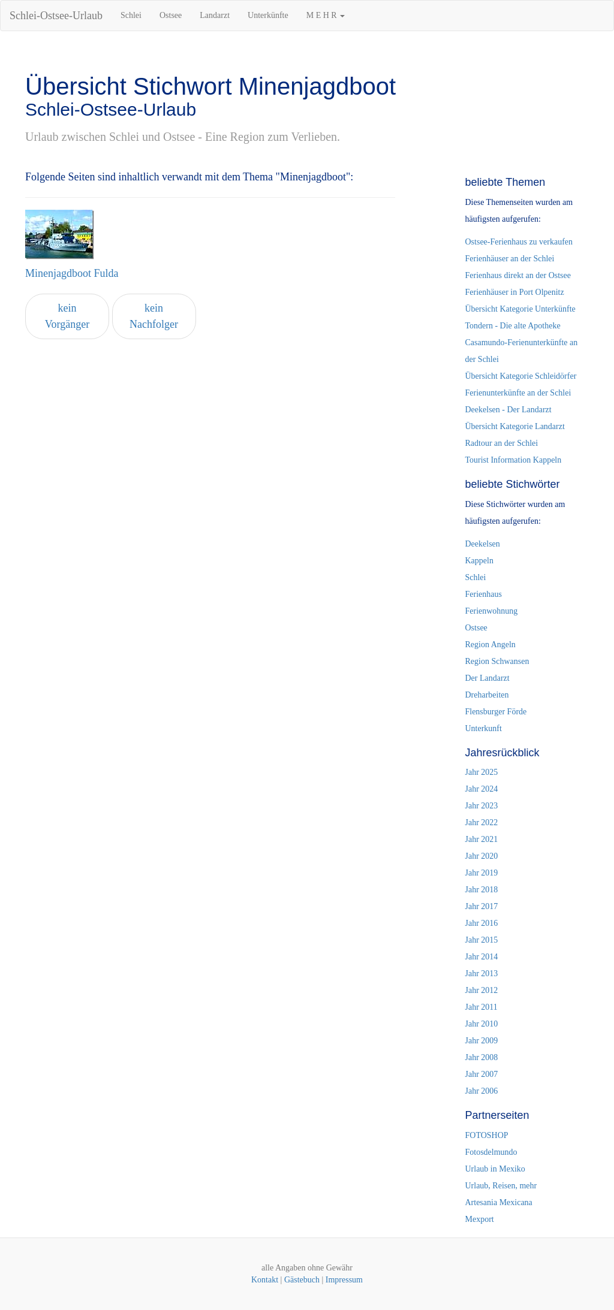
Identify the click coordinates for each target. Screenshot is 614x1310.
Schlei (131, 15)
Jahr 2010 (481, 1023)
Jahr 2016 (481, 923)
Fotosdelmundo (491, 1152)
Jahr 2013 (481, 973)
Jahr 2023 (481, 805)
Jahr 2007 (481, 1074)
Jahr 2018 (481, 889)
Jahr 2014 (481, 956)
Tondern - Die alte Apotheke (512, 325)
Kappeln (479, 560)
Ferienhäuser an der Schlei (509, 258)
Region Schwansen (497, 661)
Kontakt (264, 1279)
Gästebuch (302, 1279)
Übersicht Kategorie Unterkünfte (520, 308)
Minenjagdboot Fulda (72, 273)
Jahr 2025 (481, 772)
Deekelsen (482, 543)
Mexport (479, 1219)
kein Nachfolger (154, 316)
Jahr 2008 (481, 1057)
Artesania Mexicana (498, 1202)
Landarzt (215, 15)
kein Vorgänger (67, 316)
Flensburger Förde (495, 711)
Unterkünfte (268, 15)
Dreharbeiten (486, 694)
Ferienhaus (483, 594)
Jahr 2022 (481, 822)
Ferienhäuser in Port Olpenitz (514, 292)
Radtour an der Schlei (501, 443)
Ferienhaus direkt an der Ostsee (518, 275)
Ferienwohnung (491, 610)
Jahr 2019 (481, 872)
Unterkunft (483, 728)
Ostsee (170, 15)
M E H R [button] (325, 15)
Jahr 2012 (481, 990)
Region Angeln (490, 644)
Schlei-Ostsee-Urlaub (56, 16)
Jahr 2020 (481, 856)
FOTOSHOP (486, 1135)
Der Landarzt (487, 678)
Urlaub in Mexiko (495, 1168)
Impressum (344, 1279)
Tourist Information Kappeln (513, 459)
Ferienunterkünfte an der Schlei (518, 392)
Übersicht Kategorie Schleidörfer (520, 376)
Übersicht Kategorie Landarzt (514, 426)
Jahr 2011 (481, 1007)
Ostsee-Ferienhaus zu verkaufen (519, 241)
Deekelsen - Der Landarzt (508, 409)
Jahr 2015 (481, 939)
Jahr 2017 (481, 906)
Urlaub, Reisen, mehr (501, 1185)
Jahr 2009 (481, 1040)
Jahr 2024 (481, 788)
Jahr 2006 (481, 1090)
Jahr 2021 (481, 839)
